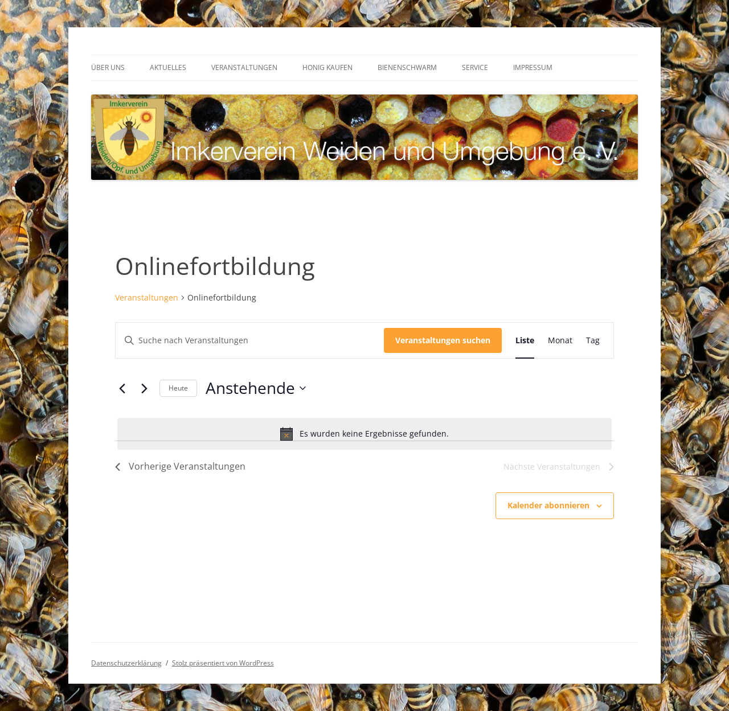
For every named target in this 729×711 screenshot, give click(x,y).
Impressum (532, 67)
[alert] (364, 434)
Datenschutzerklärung (126, 663)
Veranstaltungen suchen (442, 340)
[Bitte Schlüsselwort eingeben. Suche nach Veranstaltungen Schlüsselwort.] (250, 341)
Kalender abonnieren (548, 505)
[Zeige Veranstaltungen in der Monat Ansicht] (560, 341)
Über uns (108, 67)
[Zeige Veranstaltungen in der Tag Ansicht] (593, 341)
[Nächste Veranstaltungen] (144, 388)
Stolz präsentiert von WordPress (223, 663)
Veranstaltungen (244, 67)
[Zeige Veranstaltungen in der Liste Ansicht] (524, 341)
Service (475, 67)
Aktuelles (168, 67)
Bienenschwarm (407, 67)
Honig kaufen (327, 67)
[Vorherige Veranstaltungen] (122, 388)
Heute (178, 388)
